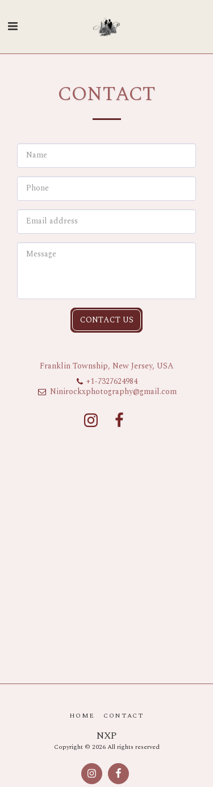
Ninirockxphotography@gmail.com (107, 391)
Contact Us (106, 320)
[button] (12, 26)
